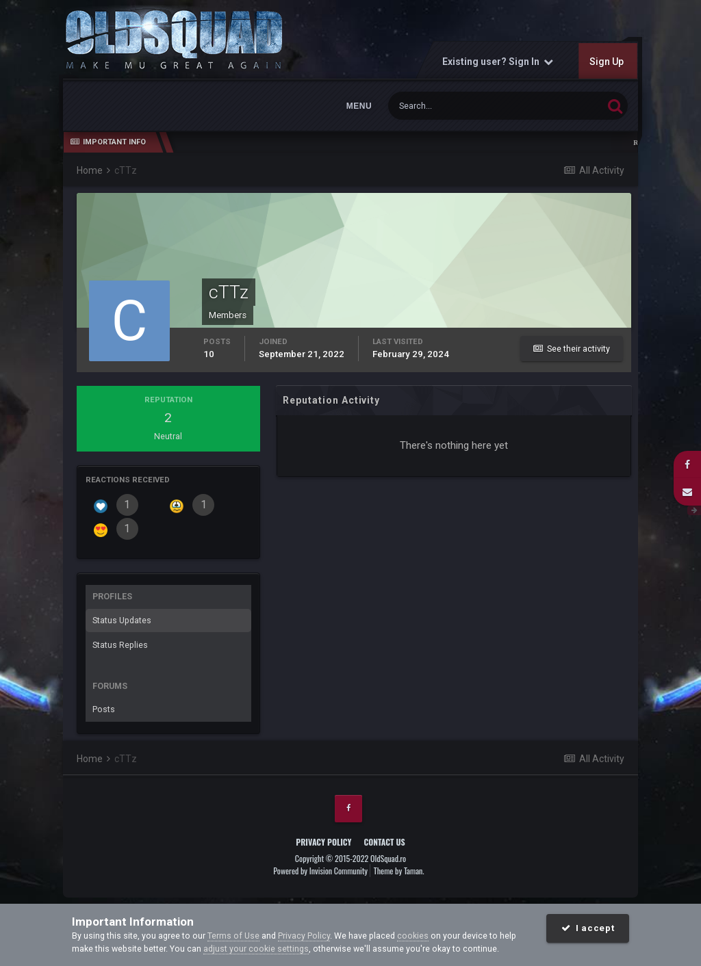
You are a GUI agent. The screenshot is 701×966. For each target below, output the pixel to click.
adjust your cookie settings (256, 948)
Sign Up (606, 61)
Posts (103, 709)
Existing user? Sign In (497, 61)
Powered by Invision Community (320, 870)
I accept (587, 928)
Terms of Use (233, 935)
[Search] (456, 106)
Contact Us (384, 842)
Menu (359, 106)
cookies (413, 935)
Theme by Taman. (399, 870)
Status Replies (120, 645)
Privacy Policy (323, 842)
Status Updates (121, 620)
